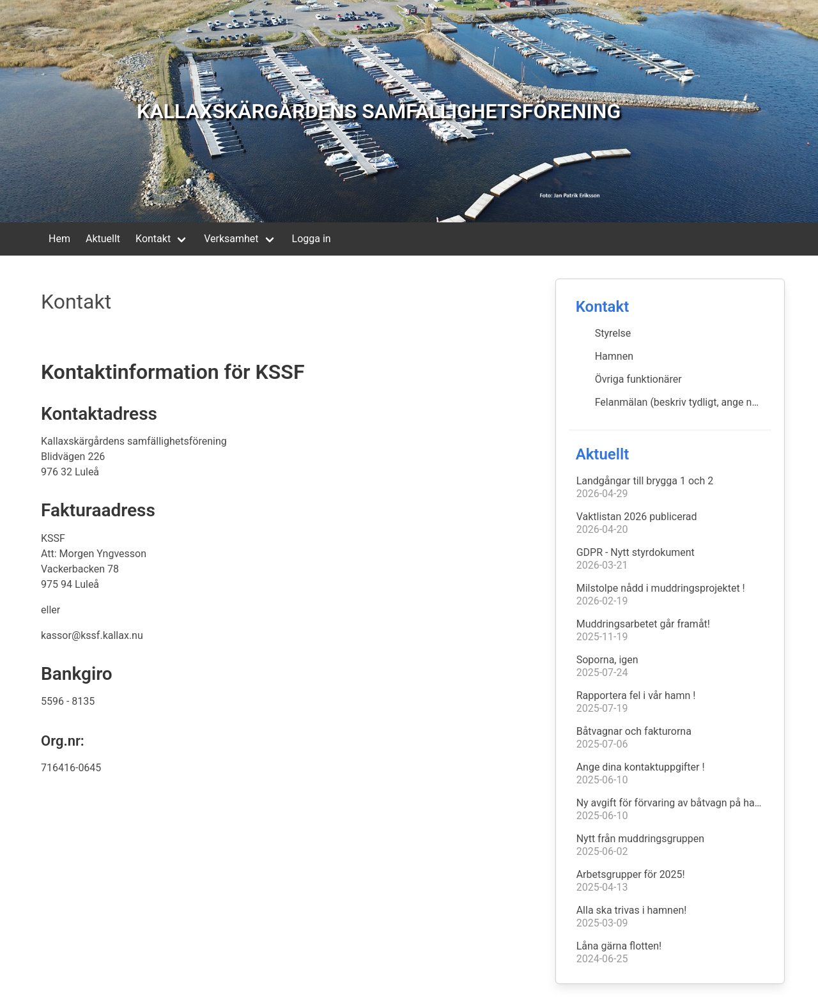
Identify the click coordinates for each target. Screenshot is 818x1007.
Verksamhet (231, 239)
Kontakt (153, 239)
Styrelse (613, 333)
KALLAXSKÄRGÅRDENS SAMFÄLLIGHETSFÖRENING (379, 111)
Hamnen (614, 356)
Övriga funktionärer (638, 379)
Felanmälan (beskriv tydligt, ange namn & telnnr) (683, 402)
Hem (59, 239)
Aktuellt (103, 239)
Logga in (311, 239)
